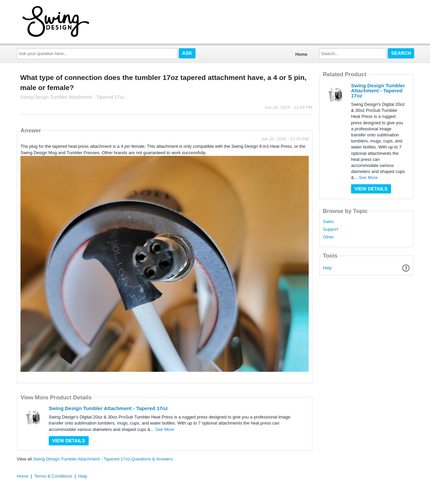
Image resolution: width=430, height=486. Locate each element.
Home (301, 54)
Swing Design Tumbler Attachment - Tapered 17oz (108, 408)
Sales (328, 221)
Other (328, 237)
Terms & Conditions (53, 476)
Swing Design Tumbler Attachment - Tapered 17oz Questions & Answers (103, 458)
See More (164, 429)
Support (330, 229)
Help (327, 267)
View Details (68, 440)
